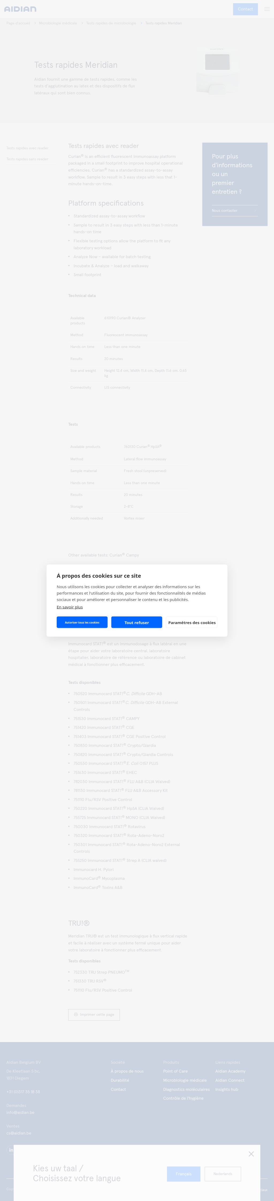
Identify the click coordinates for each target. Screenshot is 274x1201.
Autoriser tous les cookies (82, 622)
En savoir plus (70, 607)
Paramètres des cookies (192, 622)
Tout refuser (136, 622)
